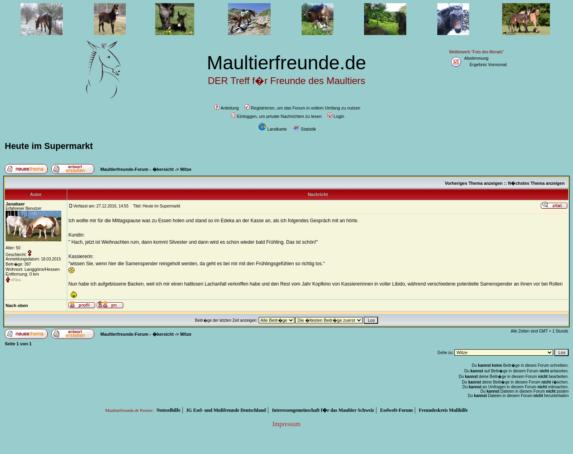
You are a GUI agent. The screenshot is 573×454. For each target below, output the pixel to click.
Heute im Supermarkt (49, 146)
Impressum (286, 424)
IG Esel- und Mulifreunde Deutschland (226, 410)
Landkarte (272, 129)
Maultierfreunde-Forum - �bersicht (136, 169)
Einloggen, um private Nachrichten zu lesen (276, 116)
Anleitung (226, 108)
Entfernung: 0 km (22, 274)
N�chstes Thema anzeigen (536, 183)
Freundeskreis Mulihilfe (443, 410)
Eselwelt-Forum (396, 410)
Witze (186, 169)
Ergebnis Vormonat (488, 64)
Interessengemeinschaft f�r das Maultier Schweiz (323, 410)
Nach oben (17, 305)
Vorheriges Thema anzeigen (474, 183)
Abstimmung (476, 58)
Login (335, 116)
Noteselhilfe (168, 410)
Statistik (304, 129)
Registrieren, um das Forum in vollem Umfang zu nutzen (302, 108)
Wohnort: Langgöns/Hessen (33, 269)
